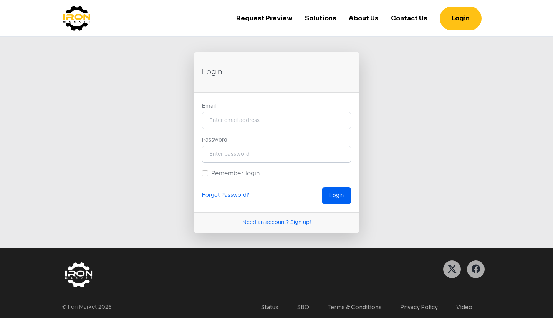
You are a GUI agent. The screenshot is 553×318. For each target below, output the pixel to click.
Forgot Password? (225, 195)
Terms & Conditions (355, 307)
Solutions (320, 18)
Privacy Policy (419, 307)
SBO (303, 307)
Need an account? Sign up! (276, 222)
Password (214, 140)
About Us (364, 18)
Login (461, 18)
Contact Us (409, 18)
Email (209, 106)
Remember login (235, 173)
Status (269, 307)
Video (464, 307)
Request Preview (264, 18)
